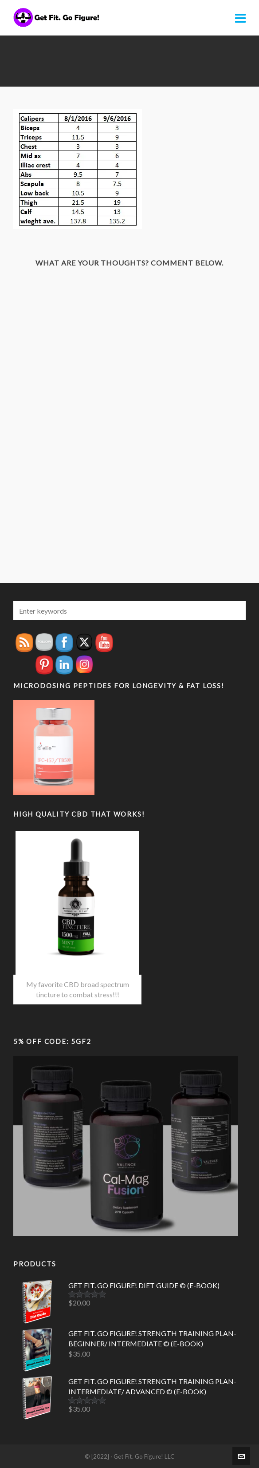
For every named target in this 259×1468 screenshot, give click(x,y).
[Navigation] (240, 18)
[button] (235, 610)
